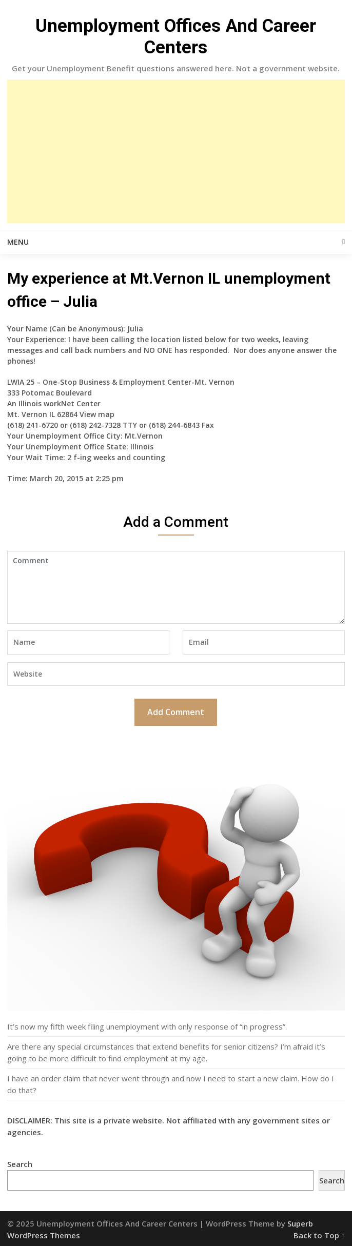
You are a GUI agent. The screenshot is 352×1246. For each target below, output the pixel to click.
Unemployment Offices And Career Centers (175, 36)
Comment (176, 587)
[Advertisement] (176, 151)
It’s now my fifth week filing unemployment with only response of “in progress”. (147, 1026)
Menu (18, 242)
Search (19, 1164)
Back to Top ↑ (319, 1235)
